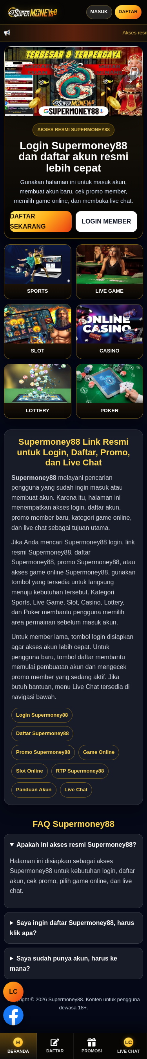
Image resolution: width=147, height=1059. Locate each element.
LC (13, 991)
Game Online (98, 752)
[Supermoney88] (31, 12)
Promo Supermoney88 (43, 752)
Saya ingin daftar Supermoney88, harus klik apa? (72, 927)
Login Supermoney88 (42, 715)
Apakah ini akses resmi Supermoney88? (76, 844)
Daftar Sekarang (28, 221)
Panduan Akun (34, 789)
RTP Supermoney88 (80, 771)
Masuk (99, 11)
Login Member (106, 221)
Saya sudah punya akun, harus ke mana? (63, 963)
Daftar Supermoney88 (42, 733)
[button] (129, 81)
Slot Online (29, 771)
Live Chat (76, 789)
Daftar (128, 11)
